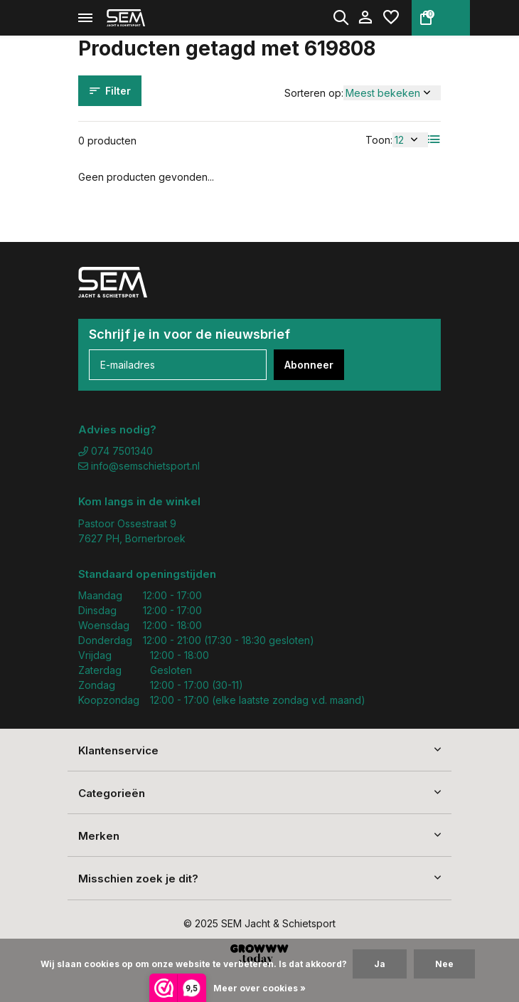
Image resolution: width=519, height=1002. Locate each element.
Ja (379, 964)
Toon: (378, 140)
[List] (434, 139)
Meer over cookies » (259, 988)
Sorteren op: (313, 93)
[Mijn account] (365, 18)
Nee (444, 964)
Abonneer (308, 365)
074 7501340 (115, 451)
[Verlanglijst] (391, 17)
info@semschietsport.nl (139, 466)
